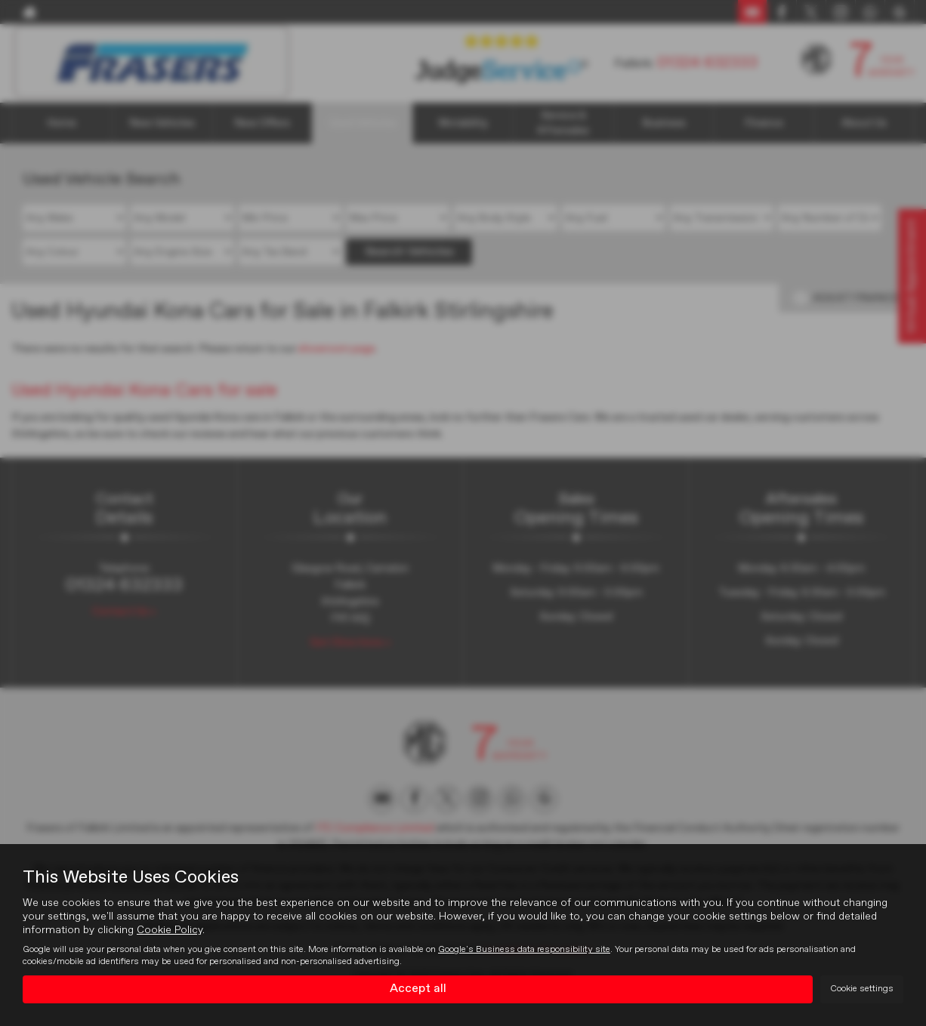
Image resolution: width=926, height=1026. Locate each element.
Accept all (418, 989)
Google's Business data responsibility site (524, 949)
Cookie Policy (169, 930)
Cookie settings (862, 989)
